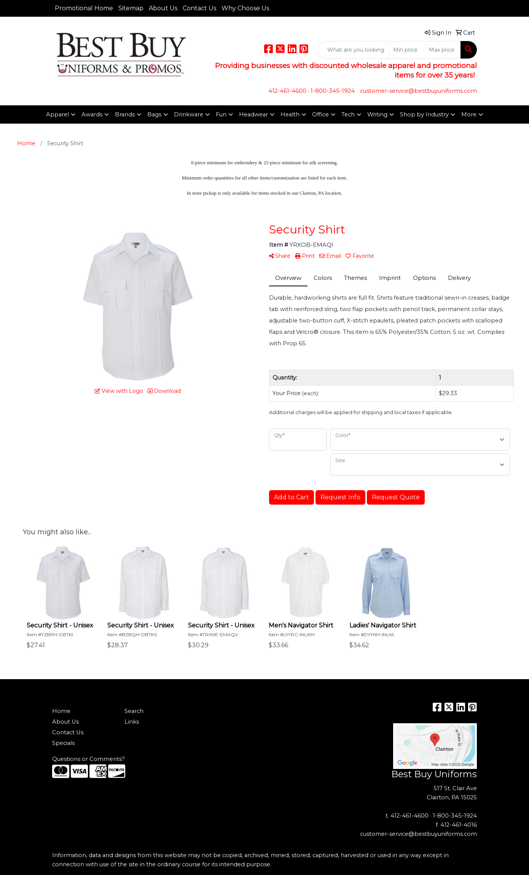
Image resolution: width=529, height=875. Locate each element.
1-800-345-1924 (333, 90)
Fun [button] (221, 114)
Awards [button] (91, 114)
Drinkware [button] (188, 114)
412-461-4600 (287, 90)
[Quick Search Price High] (443, 50)
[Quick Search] (353, 50)
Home (61, 711)
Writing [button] (377, 114)
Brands (125, 114)
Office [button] (320, 114)
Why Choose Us (245, 8)
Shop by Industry (424, 114)
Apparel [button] (57, 114)
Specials (63, 743)
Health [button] (290, 114)
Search (133, 711)
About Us (163, 8)
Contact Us (199, 8)
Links (131, 721)
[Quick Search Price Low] (407, 50)
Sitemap (130, 8)
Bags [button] (154, 114)
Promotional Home (84, 8)
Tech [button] (348, 114)
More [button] (468, 114)
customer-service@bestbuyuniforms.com (418, 90)
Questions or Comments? (88, 759)
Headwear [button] (253, 114)
